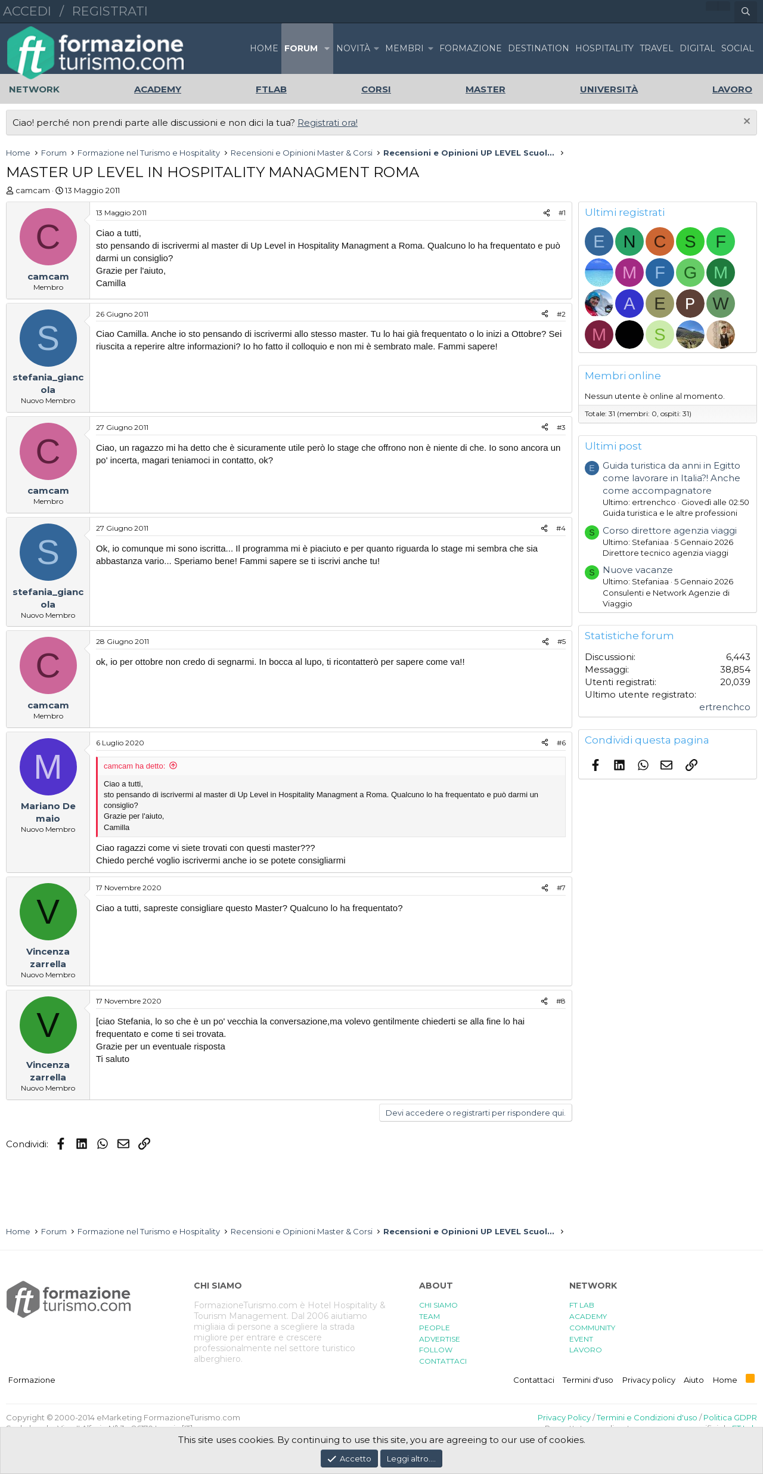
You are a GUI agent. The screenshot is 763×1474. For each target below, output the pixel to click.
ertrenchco (724, 707)
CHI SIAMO (438, 1304)
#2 (561, 313)
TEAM (429, 1316)
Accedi (27, 11)
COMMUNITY (592, 1327)
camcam (32, 190)
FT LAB (581, 1304)
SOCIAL (737, 48)
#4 (561, 528)
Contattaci (533, 1380)
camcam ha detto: (134, 765)
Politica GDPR (730, 1417)
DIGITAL (697, 48)
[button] (327, 48)
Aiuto (694, 1380)
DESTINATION (538, 48)
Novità (353, 48)
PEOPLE (434, 1327)
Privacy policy (648, 1380)
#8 (561, 1000)
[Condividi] (546, 213)
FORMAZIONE (470, 48)
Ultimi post (613, 446)
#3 (561, 427)
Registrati (110, 11)
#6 (561, 742)
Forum (301, 48)
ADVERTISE (439, 1338)
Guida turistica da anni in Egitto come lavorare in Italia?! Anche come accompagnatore (671, 478)
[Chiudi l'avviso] (745, 122)
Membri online (623, 376)
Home (264, 48)
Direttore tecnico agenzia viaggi (665, 553)
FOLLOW (435, 1349)
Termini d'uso (588, 1380)
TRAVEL (657, 48)
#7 (561, 887)
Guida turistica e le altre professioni (670, 513)
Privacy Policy (564, 1417)
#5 (561, 641)
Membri (404, 48)
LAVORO (585, 1349)
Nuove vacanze (638, 569)
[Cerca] (745, 12)
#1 (562, 212)
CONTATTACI (443, 1361)
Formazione (31, 1380)
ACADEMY (588, 1316)
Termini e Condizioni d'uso (647, 1417)
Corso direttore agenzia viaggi (670, 530)
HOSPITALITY (604, 48)
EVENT (581, 1338)
